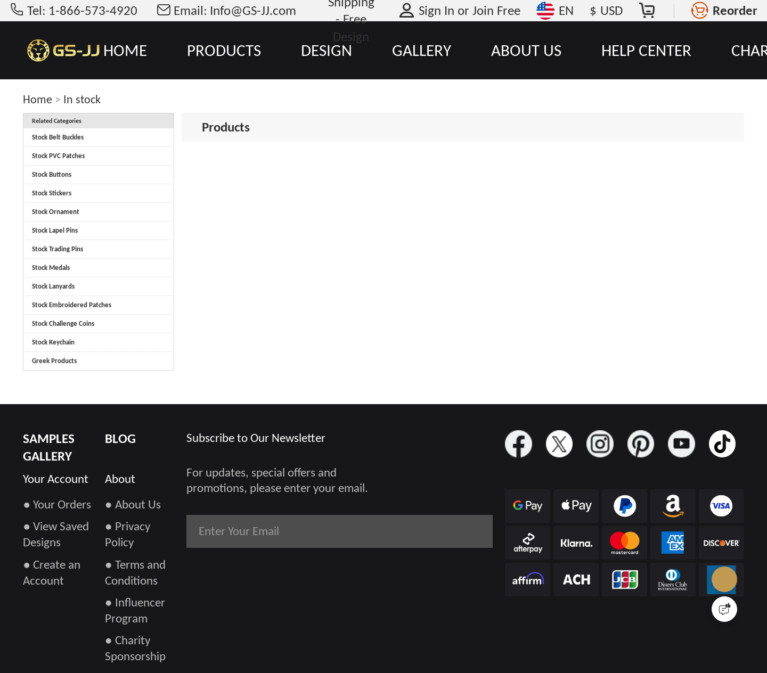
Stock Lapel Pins (55, 230)
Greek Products (54, 361)
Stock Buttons (51, 174)
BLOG (120, 438)
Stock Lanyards (53, 286)
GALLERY (421, 50)
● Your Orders (57, 504)
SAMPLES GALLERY (49, 447)
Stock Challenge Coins (63, 323)
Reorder (735, 10)
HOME (125, 50)
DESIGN (326, 50)
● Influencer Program (135, 610)
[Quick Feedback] (724, 609)
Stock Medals (51, 268)
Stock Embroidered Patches (71, 305)
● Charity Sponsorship (135, 648)
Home (37, 99)
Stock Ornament (55, 212)
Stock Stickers (51, 193)
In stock (82, 99)
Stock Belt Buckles (58, 137)
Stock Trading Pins (57, 249)
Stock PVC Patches (58, 156)
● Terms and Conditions (135, 572)
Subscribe (450, 530)
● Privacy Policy (127, 534)
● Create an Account (51, 572)
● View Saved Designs (56, 534)
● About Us (133, 504)
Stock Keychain (53, 342)
